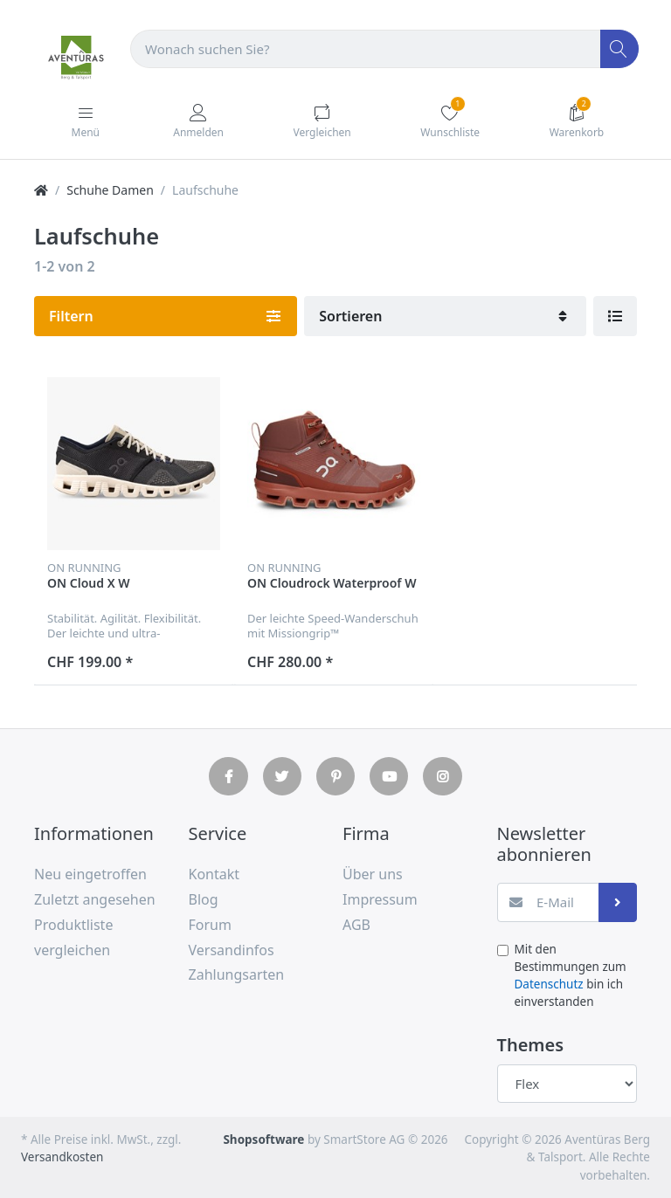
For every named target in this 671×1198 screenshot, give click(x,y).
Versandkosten (62, 1157)
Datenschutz (549, 984)
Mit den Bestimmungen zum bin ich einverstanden (570, 975)
